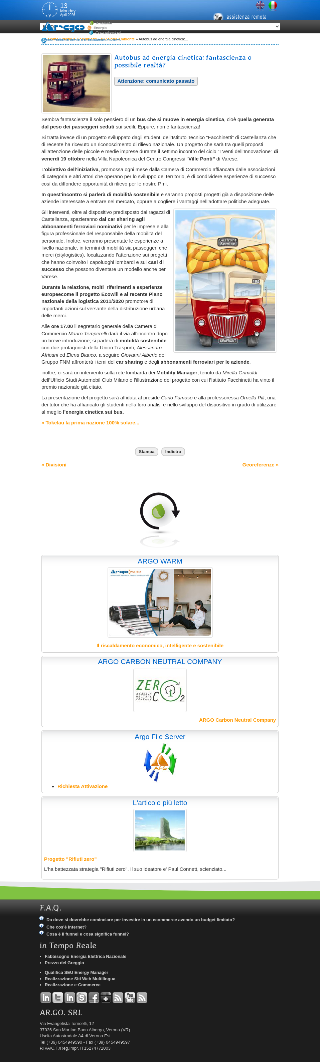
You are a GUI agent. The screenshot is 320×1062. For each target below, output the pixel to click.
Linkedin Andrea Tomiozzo (45, 997)
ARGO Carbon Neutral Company (237, 720)
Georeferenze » (261, 464)
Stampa (147, 451)
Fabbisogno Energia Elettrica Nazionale (85, 956)
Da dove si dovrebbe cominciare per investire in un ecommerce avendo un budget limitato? (140, 919)
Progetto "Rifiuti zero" (70, 859)
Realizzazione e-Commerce (73, 984)
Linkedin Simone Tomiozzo (69, 997)
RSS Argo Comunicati (142, 997)
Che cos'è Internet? (66, 927)
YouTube (130, 997)
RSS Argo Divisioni (118, 997)
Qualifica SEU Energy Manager (76, 972)
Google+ (106, 997)
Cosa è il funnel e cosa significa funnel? (87, 934)
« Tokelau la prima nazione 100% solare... (90, 422)
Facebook (94, 997)
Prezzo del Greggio (64, 962)
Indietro (173, 451)
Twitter (57, 997)
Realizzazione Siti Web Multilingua (80, 978)
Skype (81, 997)
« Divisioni (53, 464)
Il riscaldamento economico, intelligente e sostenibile (160, 645)
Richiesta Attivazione (82, 786)
